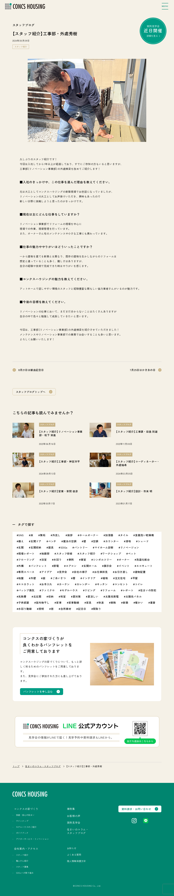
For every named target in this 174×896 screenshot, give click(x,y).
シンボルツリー (102, 559)
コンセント (121, 584)
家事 (59, 602)
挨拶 (70, 535)
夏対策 (77, 596)
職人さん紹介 (22, 860)
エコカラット (26, 584)
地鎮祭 (45, 553)
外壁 (33, 578)
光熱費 (22, 596)
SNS (21, 535)
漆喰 (128, 541)
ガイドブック (22, 832)
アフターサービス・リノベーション (32, 839)
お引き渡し (121, 572)
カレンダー (83, 584)
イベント (124, 566)
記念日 (82, 608)
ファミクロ (48, 590)
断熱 (113, 602)
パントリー (81, 547)
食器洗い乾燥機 (144, 535)
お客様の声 (73, 816)
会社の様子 (80, 572)
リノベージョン (129, 547)
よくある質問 (74, 854)
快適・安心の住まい (25, 815)
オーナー (124, 559)
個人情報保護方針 (76, 861)
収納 (51, 596)
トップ (16, 766)
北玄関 (37, 596)
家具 (89, 602)
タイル (124, 535)
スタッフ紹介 (21, 46)
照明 (41, 608)
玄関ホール (90, 566)
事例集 (71, 809)
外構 (21, 566)
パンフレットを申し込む (38, 691)
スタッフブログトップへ (31, 392)
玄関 (21, 547)
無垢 (43, 535)
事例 (71, 559)
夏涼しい (93, 596)
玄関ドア (36, 541)
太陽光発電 (112, 596)
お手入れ (46, 584)
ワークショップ (111, 553)
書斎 (153, 602)
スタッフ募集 (22, 866)
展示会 (108, 566)
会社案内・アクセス (26, 848)
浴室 (44, 559)
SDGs (63, 547)
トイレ (139, 584)
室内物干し (42, 602)
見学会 (63, 572)
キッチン (102, 584)
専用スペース (26, 572)
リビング (90, 590)
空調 (95, 541)
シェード (143, 541)
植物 (105, 578)
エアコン (71, 566)
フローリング (26, 559)
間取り (97, 608)
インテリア (89, 578)
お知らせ (71, 848)
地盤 (21, 578)
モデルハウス (70, 590)
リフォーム (109, 590)
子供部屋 (23, 602)
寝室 (83, 559)
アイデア (46, 572)
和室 (63, 596)
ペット (132, 553)
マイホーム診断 (104, 547)
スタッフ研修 (64, 553)
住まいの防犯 (148, 590)
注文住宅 (120, 578)
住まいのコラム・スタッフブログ (43, 766)
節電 (56, 566)
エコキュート (144, 566)
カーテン (64, 584)
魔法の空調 (70, 541)
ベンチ (52, 541)
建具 (51, 547)
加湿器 (109, 535)
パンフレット (39, 566)
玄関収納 (36, 547)
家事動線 (74, 602)
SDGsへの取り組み (25, 872)
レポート (128, 590)
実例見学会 (153, 30)
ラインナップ (22, 820)
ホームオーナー (88, 535)
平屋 (135, 578)
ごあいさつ (59, 578)
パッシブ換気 (26, 590)
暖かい (139, 602)
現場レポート (26, 553)
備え (21, 541)
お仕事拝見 (101, 572)
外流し (56, 535)
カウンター (112, 541)
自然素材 (65, 608)
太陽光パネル (134, 596)
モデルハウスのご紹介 (26, 827)
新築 (125, 602)
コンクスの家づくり (26, 809)
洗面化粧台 (143, 559)
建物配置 (140, 572)
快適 (101, 602)
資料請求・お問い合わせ (136, 809)
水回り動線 (25, 608)
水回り (58, 559)
